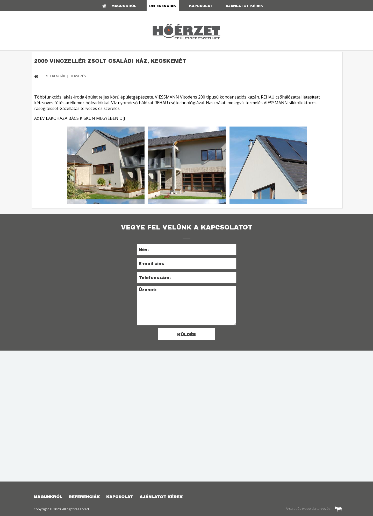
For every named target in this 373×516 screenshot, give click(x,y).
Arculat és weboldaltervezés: (314, 508)
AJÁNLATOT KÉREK (244, 6)
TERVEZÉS (78, 76)
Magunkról (123, 6)
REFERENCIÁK (162, 6)
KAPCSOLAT (201, 6)
